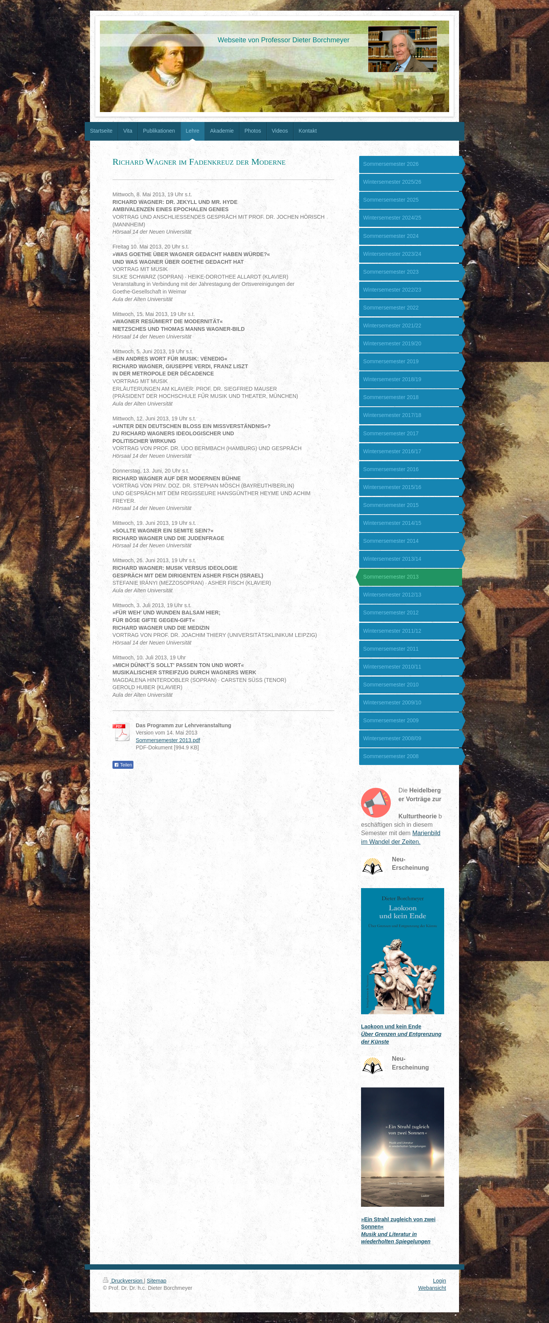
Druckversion (123, 1281)
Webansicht (432, 1288)
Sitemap (156, 1281)
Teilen (123, 765)
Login (439, 1281)
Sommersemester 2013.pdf (168, 740)
